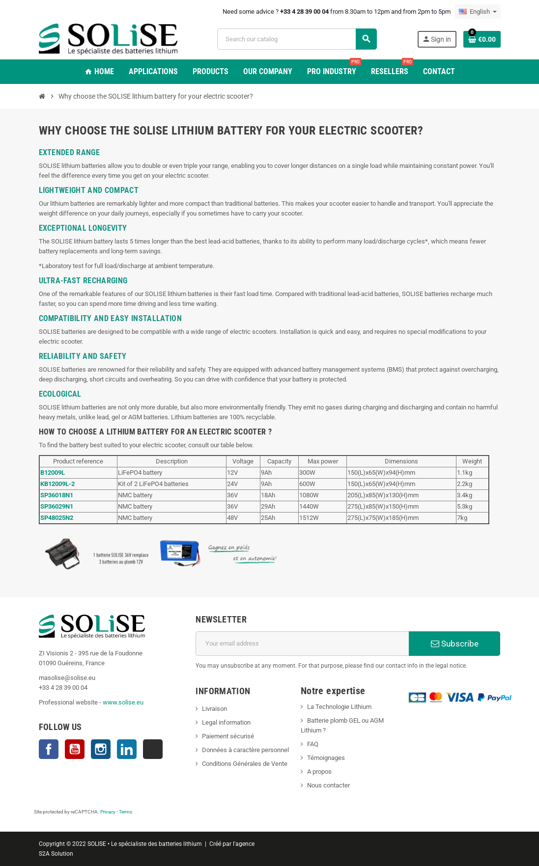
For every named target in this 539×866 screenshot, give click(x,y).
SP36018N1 (56, 495)
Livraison (214, 708)
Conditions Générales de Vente (244, 763)
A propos (319, 771)
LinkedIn (127, 749)
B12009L (52, 472)
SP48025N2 (56, 517)
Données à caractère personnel (245, 750)
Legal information (226, 722)
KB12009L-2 (57, 483)
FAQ (312, 744)
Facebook (48, 749)
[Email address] (302, 643)
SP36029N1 (56, 506)
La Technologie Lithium (339, 706)
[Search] (296, 39)
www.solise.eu (123, 702)
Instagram (101, 749)
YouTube (75, 749)
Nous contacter (328, 785)
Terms (125, 812)
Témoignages (326, 757)
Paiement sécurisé (228, 736)
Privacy (107, 812)
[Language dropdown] (478, 11)
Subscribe (455, 644)
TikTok (153, 749)
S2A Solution (56, 853)
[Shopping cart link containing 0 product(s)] (482, 39)
